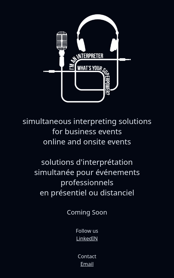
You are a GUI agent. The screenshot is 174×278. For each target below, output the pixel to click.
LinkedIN (87, 238)
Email (86, 263)
